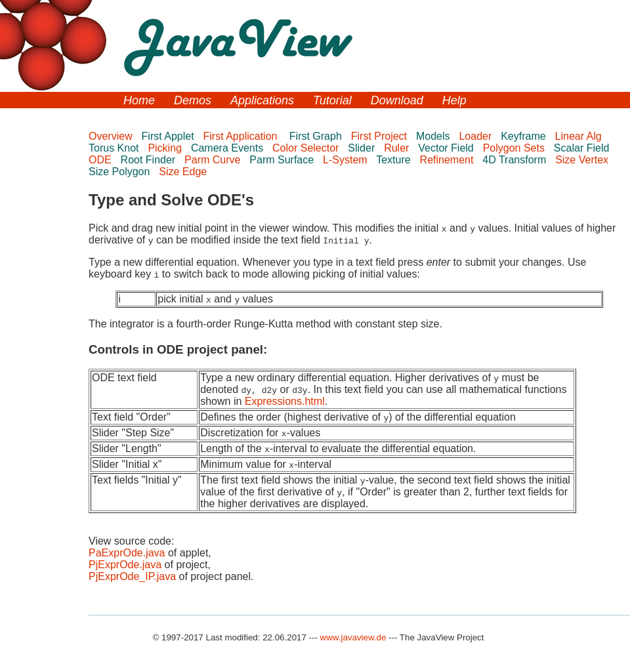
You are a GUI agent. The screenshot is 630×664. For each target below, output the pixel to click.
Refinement (448, 159)
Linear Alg (580, 136)
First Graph (317, 136)
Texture (394, 159)
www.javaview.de (353, 637)
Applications (262, 100)
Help (454, 100)
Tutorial (332, 100)
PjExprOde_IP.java (132, 576)
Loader (476, 136)
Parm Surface (282, 159)
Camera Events (228, 148)
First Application (243, 136)
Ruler (398, 148)
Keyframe (525, 136)
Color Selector (307, 148)
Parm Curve (213, 159)
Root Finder (149, 159)
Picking (166, 148)
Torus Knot (115, 148)
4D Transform (515, 159)
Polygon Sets (515, 148)
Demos (192, 100)
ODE (101, 159)
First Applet (169, 136)
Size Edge (184, 171)
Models (434, 136)
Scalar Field (584, 148)
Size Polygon (121, 171)
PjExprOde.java (125, 564)
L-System (346, 159)
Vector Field (447, 148)
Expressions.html (285, 401)
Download (397, 100)
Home (139, 100)
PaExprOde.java (127, 552)
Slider (362, 148)
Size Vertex (583, 159)
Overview (112, 136)
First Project (380, 136)
